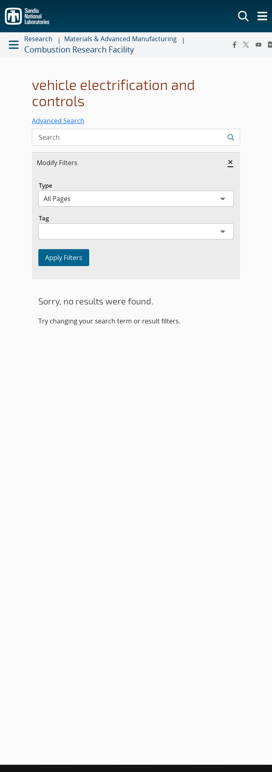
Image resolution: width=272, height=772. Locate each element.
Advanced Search (58, 120)
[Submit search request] (230, 137)
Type (45, 185)
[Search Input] (136, 137)
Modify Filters (65, 162)
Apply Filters (63, 257)
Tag (44, 218)
